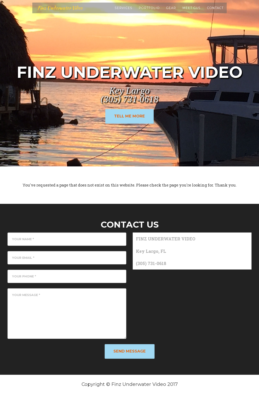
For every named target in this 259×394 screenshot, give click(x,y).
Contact (215, 11)
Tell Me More (129, 116)
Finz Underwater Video (63, 10)
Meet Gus (191, 11)
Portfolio (149, 11)
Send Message (129, 351)
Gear (171, 11)
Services (123, 11)
